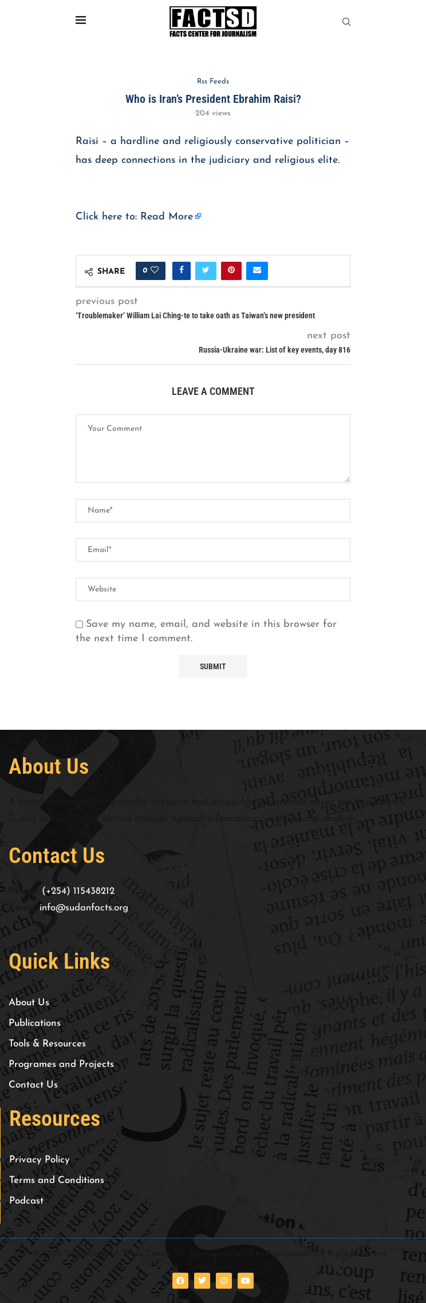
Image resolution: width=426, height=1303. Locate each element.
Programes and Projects (61, 1064)
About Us (29, 1003)
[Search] (346, 22)
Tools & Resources (47, 1044)
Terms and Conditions (56, 1180)
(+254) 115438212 (78, 891)
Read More (166, 216)
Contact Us (33, 1085)
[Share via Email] (257, 271)
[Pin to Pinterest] (231, 271)
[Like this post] (155, 271)
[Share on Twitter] (205, 271)
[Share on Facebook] (181, 271)
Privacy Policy (39, 1160)
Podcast (26, 1201)
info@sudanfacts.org (84, 908)
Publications (35, 1023)
